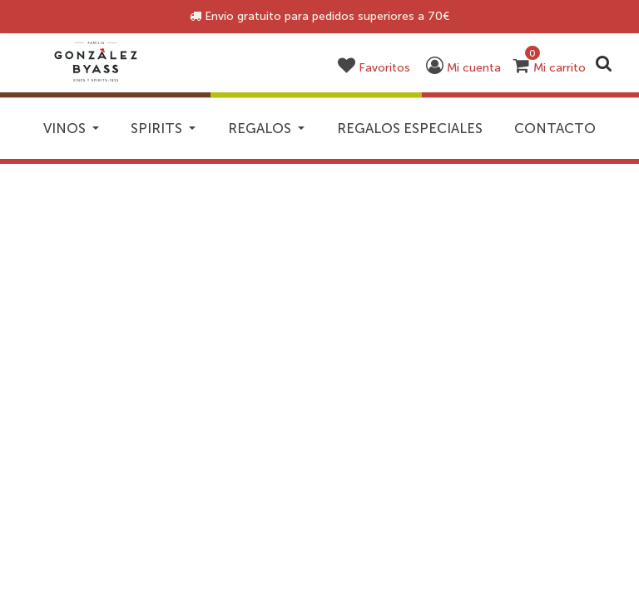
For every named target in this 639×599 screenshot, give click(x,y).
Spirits (207, 133)
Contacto (319, 177)
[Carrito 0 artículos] (549, 68)
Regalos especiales (519, 133)
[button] (382, 68)
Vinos (78, 133)
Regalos (344, 133)
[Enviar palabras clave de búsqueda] (604, 63)
